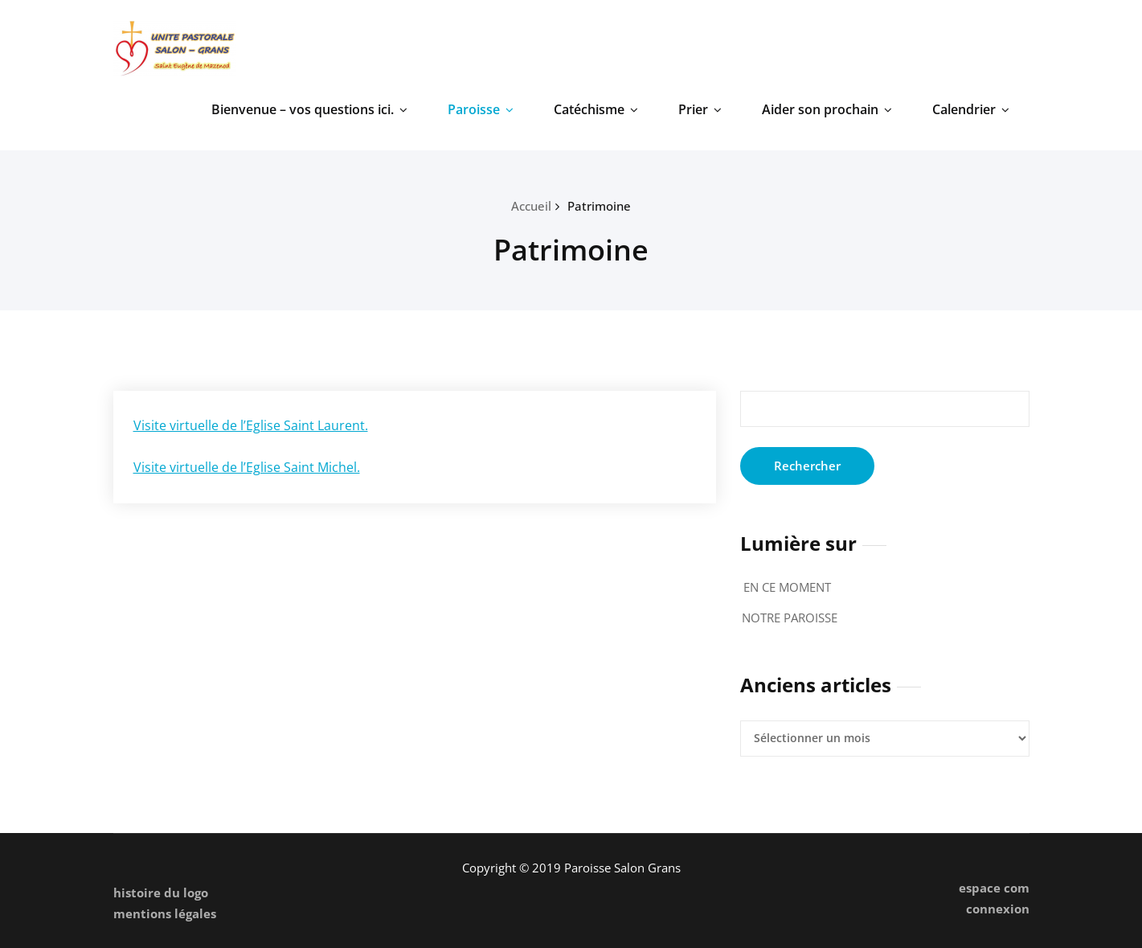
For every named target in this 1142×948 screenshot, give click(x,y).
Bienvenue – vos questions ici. (309, 109)
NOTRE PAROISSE (789, 617)
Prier (700, 109)
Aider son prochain (827, 109)
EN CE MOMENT (787, 587)
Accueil (531, 206)
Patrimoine (599, 206)
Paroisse (481, 109)
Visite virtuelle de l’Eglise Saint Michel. (246, 467)
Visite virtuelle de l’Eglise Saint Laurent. (250, 425)
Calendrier (970, 109)
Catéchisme (596, 109)
